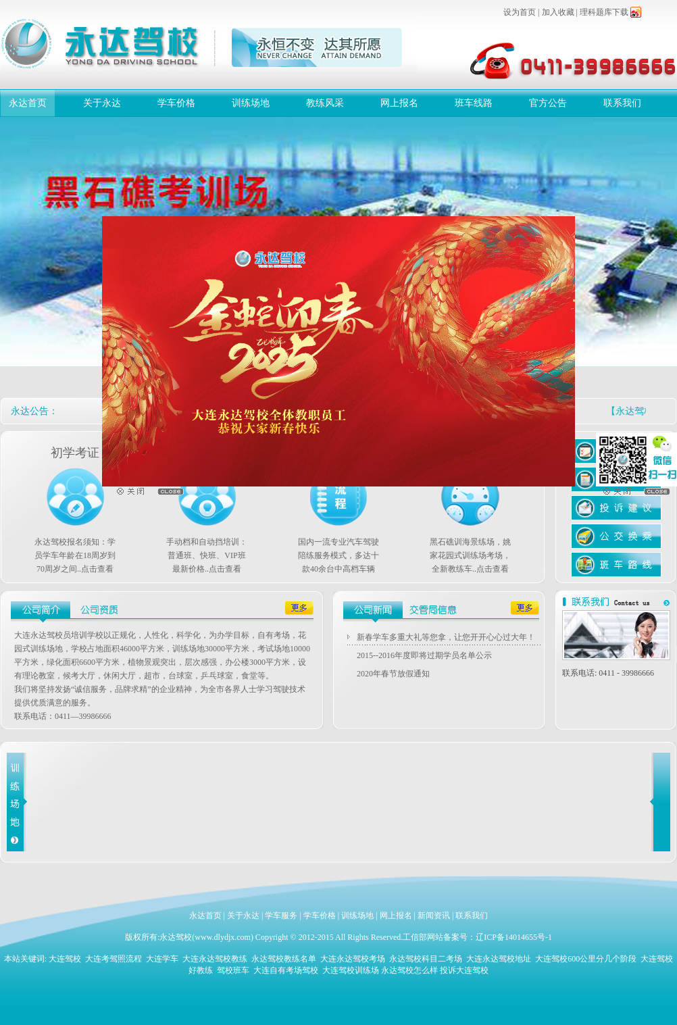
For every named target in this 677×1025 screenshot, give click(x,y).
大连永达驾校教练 (214, 959)
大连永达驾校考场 (352, 959)
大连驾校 (65, 959)
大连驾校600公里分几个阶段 (585, 959)
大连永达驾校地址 (498, 959)
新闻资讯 (434, 915)
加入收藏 (558, 12)
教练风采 (325, 103)
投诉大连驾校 (464, 970)
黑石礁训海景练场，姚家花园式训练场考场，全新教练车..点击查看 (470, 555)
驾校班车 (233, 970)
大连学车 (162, 959)
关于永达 (102, 103)
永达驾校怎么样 (409, 970)
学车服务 (281, 915)
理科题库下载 (604, 12)
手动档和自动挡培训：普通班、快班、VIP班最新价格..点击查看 (206, 555)
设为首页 (519, 12)
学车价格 (176, 103)
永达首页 (28, 103)
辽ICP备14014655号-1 (514, 937)
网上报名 (399, 103)
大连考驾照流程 (113, 959)
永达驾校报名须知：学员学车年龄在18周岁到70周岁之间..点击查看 (75, 555)
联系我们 (622, 103)
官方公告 (548, 103)
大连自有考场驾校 (285, 970)
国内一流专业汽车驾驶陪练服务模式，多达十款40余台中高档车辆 (338, 555)
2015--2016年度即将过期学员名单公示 (424, 655)
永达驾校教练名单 (283, 959)
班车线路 (474, 103)
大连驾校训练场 (350, 970)
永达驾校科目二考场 (425, 959)
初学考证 (75, 452)
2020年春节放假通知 (393, 673)
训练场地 (251, 103)
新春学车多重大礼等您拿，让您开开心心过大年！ (446, 637)
